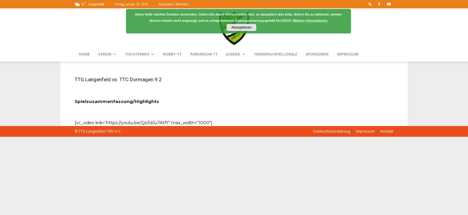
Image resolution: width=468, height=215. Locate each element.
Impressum (347, 54)
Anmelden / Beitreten (174, 4)
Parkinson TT (204, 54)
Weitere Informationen (310, 20)
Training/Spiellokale (275, 54)
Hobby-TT (172, 54)
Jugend (235, 54)
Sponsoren (317, 54)
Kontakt (387, 131)
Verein (107, 54)
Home (84, 54)
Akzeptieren (241, 27)
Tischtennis (139, 54)
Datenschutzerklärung (331, 131)
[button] (370, 4)
